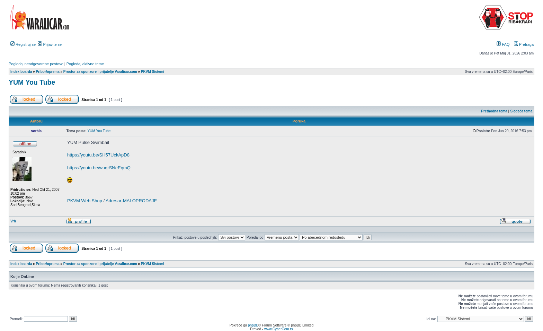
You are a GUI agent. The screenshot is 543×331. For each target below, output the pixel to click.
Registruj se (23, 44)
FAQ (503, 44)
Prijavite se (50, 44)
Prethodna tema (494, 111)
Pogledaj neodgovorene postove (36, 64)
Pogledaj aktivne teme (85, 64)
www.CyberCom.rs (278, 329)
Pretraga (524, 44)
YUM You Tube (32, 82)
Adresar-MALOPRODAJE (131, 200)
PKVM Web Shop (84, 200)
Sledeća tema (521, 111)
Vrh (13, 221)
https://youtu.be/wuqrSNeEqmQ (99, 167)
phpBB (253, 325)
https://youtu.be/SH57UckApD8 (98, 155)
